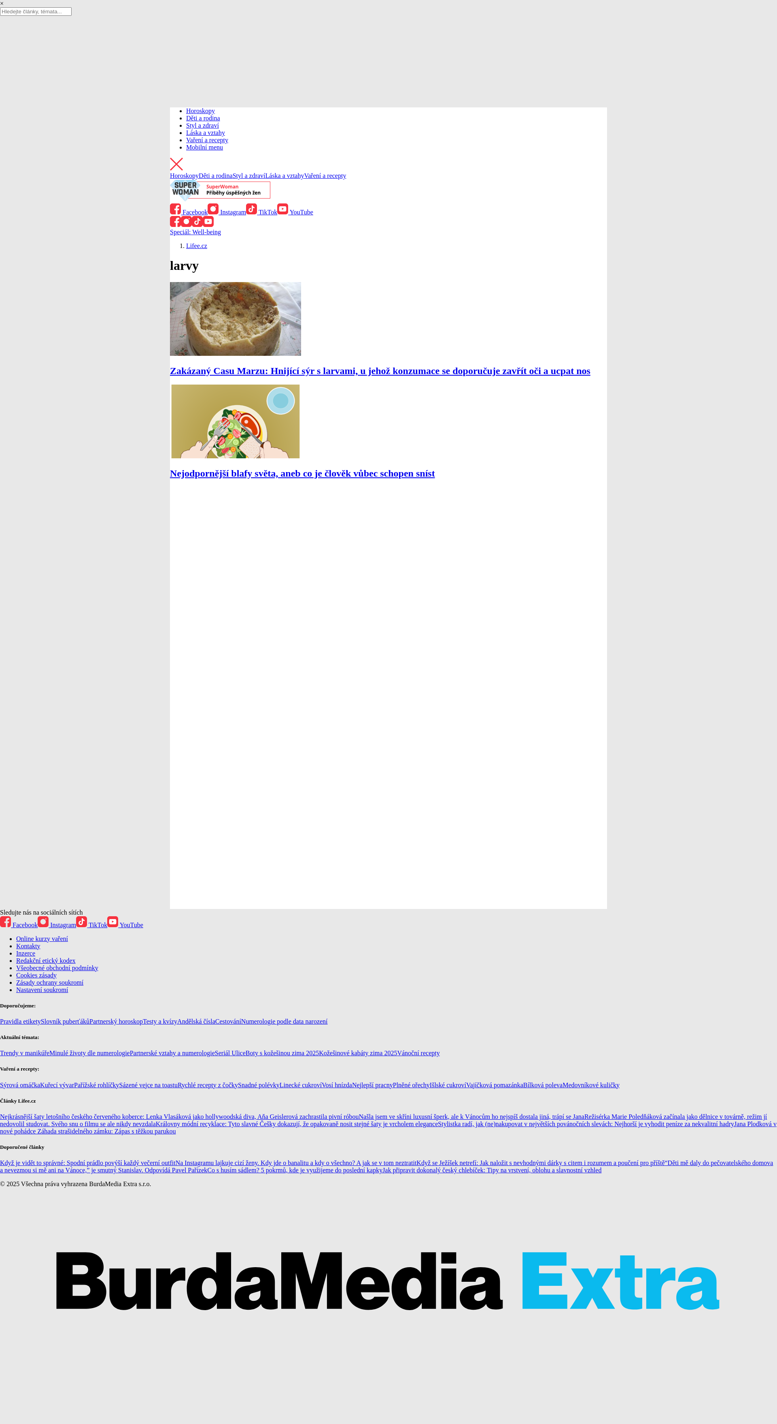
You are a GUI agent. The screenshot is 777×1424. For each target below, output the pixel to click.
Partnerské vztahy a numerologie (172, 1053)
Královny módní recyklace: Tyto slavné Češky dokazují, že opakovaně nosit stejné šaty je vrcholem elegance (297, 1123)
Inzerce (25, 953)
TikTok (261, 212)
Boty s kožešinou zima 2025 (282, 1053)
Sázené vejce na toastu (148, 1085)
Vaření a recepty (207, 140)
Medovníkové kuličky (591, 1085)
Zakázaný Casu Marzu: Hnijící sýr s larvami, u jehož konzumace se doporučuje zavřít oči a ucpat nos (380, 371)
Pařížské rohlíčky (96, 1085)
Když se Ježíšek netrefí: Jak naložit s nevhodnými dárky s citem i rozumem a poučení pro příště (540, 1162)
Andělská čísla (196, 1021)
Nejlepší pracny (372, 1085)
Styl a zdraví (202, 125)
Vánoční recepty (418, 1053)
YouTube (295, 212)
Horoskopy (200, 110)
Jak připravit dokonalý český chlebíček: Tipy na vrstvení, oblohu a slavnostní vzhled (491, 1170)
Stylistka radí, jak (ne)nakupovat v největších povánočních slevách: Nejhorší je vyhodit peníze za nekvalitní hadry (586, 1123)
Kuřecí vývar (57, 1085)
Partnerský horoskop (116, 1021)
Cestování (228, 1021)
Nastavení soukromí (42, 989)
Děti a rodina (203, 118)
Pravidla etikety (20, 1021)
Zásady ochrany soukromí (49, 982)
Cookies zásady (36, 975)
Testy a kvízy (160, 1021)
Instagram (227, 212)
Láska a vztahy (205, 132)
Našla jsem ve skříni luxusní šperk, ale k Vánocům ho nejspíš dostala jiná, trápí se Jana (471, 1116)
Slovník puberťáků (65, 1021)
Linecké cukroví (301, 1085)
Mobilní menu (204, 147)
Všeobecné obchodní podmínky (57, 967)
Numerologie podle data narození (284, 1021)
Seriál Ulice (230, 1053)
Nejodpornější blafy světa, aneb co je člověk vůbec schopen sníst (302, 473)
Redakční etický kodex (46, 960)
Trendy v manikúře (24, 1053)
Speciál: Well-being (195, 232)
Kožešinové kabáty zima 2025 (358, 1053)
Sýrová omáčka (20, 1085)
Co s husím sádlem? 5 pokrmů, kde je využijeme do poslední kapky (294, 1170)
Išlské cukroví (448, 1085)
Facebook (189, 212)
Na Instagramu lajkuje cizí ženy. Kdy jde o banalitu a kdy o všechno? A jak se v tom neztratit (296, 1162)
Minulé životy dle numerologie (89, 1053)
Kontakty (28, 946)
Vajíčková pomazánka (494, 1085)
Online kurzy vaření (42, 938)
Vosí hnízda (337, 1085)
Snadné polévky (259, 1085)
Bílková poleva (543, 1085)
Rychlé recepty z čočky (208, 1085)
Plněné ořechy (411, 1085)
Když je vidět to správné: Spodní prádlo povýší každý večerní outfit (88, 1162)
